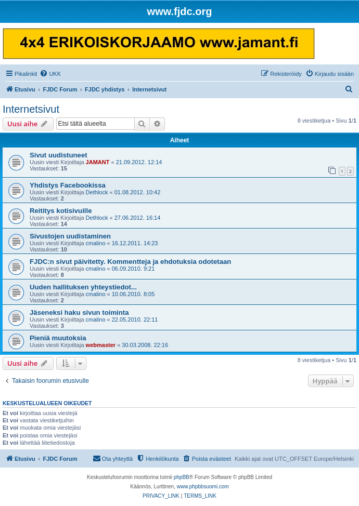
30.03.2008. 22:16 (145, 345)
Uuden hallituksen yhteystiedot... (83, 287)
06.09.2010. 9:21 (133, 268)
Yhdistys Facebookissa (68, 185)
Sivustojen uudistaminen (70, 236)
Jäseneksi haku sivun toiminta (79, 312)
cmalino (96, 243)
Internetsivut (31, 109)
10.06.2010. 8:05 (133, 294)
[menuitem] (50, 74)
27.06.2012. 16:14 (137, 218)
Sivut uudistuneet (58, 155)
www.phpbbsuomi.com (203, 486)
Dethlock (97, 192)
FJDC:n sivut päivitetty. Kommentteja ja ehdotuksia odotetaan (130, 261)
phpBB (181, 477)
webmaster (101, 345)
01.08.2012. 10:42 (137, 192)
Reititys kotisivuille (61, 211)
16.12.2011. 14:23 (135, 243)
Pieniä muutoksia (58, 338)
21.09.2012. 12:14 (139, 162)
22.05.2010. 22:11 (135, 319)
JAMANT (98, 162)
